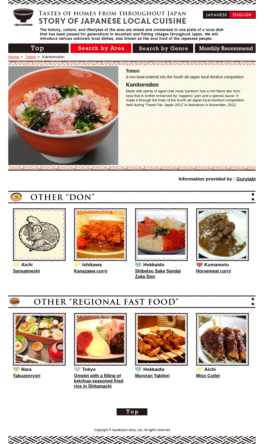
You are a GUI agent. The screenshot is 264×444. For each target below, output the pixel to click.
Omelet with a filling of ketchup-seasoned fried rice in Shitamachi (98, 381)
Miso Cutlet (208, 375)
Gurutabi (246, 179)
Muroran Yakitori (152, 375)
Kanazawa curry (91, 271)
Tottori (30, 56)
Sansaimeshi (26, 271)
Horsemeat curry (213, 271)
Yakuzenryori (26, 375)
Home (13, 56)
